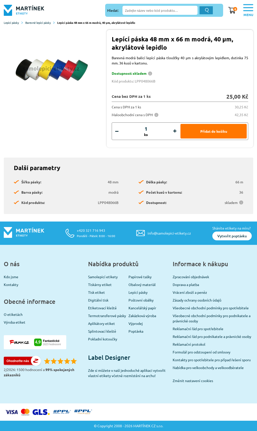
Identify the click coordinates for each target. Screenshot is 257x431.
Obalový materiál (142, 284)
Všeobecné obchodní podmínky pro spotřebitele (211, 308)
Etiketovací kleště (102, 308)
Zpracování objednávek (191, 276)
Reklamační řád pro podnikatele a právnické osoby (212, 336)
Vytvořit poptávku (232, 236)
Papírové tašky (140, 276)
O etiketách (13, 314)
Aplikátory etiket (101, 323)
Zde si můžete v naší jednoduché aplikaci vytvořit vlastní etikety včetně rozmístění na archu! (127, 373)
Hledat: (113, 10)
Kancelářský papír (142, 308)
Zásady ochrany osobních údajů (197, 300)
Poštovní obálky (141, 300)
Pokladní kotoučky (102, 339)
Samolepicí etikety (103, 276)
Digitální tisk (98, 300)
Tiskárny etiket (100, 284)
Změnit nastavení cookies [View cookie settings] (193, 380)
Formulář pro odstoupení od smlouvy (201, 352)
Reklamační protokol (189, 344)
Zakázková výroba (142, 315)
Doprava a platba (186, 284)
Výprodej (135, 323)
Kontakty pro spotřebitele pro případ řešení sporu (212, 359)
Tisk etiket (96, 292)
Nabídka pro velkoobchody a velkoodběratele (208, 367)
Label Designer (109, 357)
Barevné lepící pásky (40, 23)
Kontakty (11, 284)
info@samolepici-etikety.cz (169, 233)
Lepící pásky (13, 23)
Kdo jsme (11, 276)
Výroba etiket (14, 322)
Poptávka (135, 331)
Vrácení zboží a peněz (190, 292)
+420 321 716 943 (96, 233)
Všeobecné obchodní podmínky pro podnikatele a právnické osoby (211, 318)
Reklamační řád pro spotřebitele (198, 328)
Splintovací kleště (102, 331)
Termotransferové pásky (107, 315)
